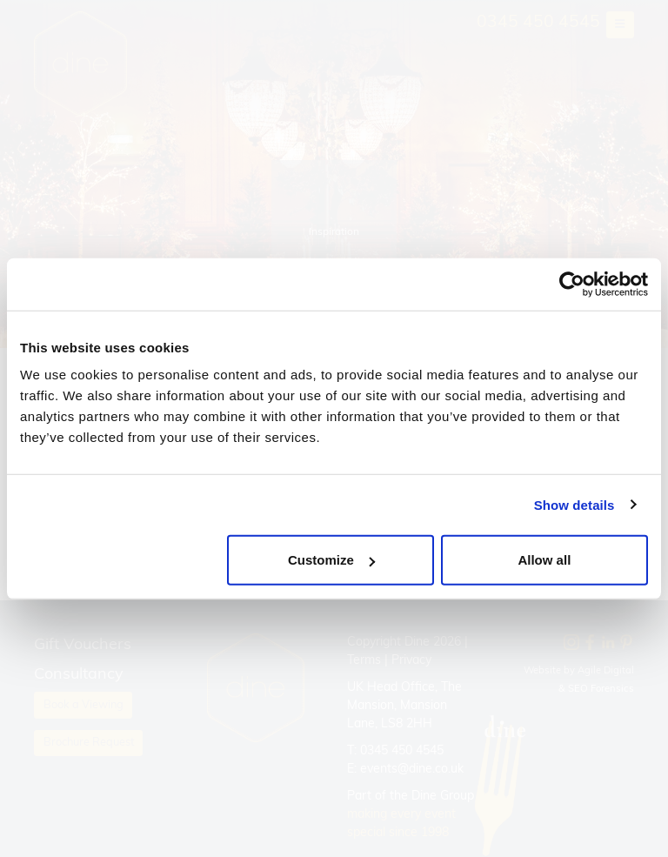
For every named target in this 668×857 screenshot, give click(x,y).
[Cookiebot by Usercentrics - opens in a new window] (572, 284)
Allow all (544, 559)
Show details (574, 504)
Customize (331, 559)
